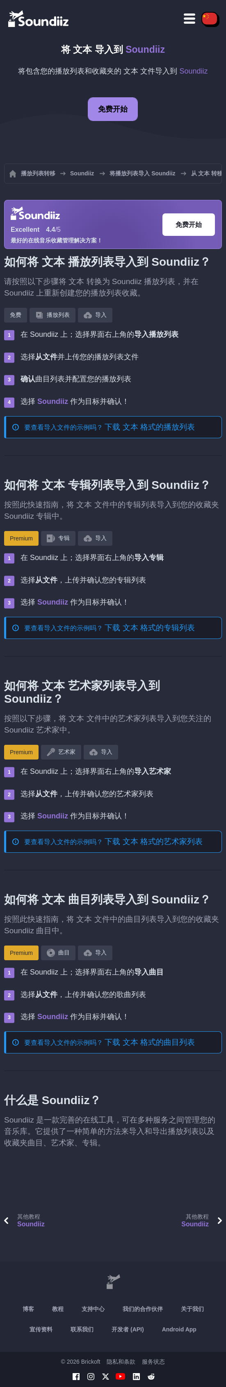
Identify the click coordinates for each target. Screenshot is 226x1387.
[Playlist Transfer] (39, 18)
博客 (28, 1309)
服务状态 (153, 1361)
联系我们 (82, 1329)
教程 (58, 1309)
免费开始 (113, 109)
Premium (21, 538)
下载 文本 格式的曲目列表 (150, 1042)
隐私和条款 (121, 1361)
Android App (179, 1329)
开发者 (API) (128, 1329)
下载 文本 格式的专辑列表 (150, 627)
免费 (15, 314)
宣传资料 (41, 1329)
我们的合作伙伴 (143, 1309)
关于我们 (192, 1309)
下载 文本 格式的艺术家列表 (154, 841)
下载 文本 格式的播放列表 (150, 427)
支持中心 (93, 1309)
